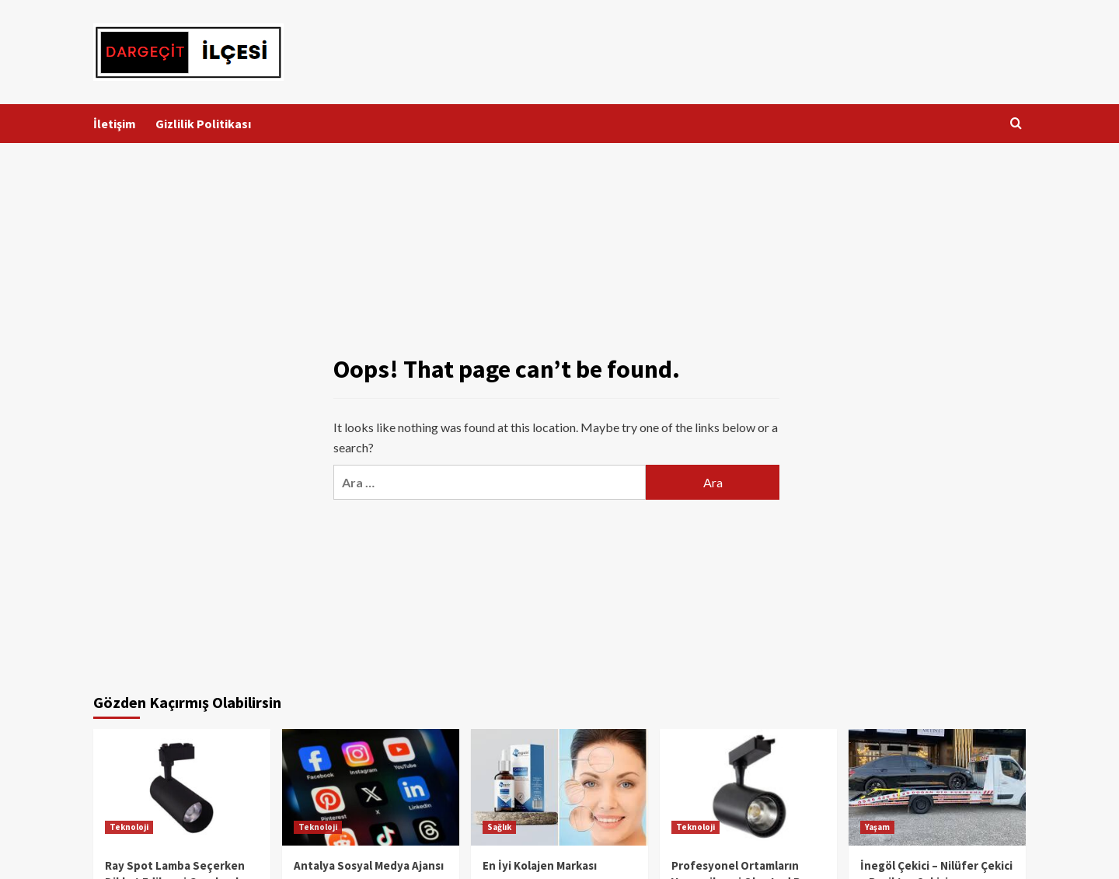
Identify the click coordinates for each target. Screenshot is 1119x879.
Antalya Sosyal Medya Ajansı (369, 865)
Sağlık (499, 826)
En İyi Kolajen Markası (540, 865)
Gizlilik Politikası (203, 123)
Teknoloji (129, 826)
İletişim (114, 123)
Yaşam (877, 826)
